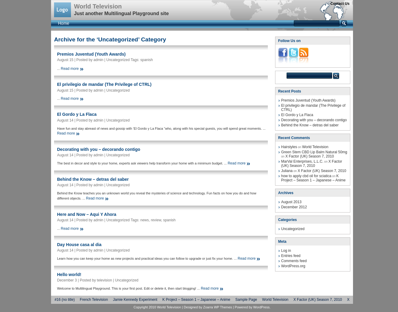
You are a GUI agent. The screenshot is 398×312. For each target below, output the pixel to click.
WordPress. (261, 307)
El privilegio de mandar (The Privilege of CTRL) (104, 84)
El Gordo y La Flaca (77, 114)
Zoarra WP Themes (217, 307)
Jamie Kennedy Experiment (135, 299)
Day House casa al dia (79, 244)
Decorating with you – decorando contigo (98, 149)
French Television (94, 299)
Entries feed (290, 256)
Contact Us (339, 4)
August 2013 (291, 202)
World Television (98, 6)
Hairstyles (289, 147)
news (144, 220)
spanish (146, 60)
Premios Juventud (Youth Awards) (91, 54)
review (156, 220)
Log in (286, 251)
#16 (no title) (65, 299)
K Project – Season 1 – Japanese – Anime (313, 178)
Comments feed (294, 261)
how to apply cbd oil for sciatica (306, 176)
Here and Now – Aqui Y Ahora (86, 214)
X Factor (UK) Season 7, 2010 (309, 156)
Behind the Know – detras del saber (93, 179)
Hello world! (69, 274)
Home (63, 23)
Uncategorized (118, 60)
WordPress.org (293, 266)
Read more (70, 69)
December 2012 (294, 207)
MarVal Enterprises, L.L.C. (302, 161)
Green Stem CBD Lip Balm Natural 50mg (314, 152)
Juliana (287, 171)
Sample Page (246, 299)
